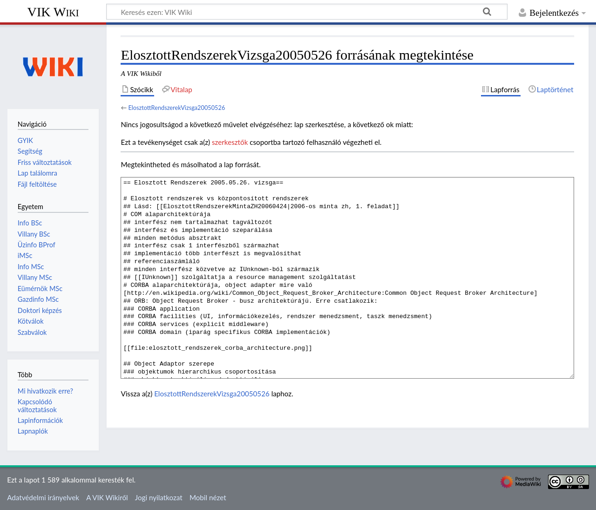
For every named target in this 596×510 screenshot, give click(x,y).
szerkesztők (230, 142)
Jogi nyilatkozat (159, 497)
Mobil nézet (208, 497)
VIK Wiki (53, 12)
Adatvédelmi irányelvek (43, 497)
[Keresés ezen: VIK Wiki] (307, 11)
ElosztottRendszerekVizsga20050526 (176, 107)
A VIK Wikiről (107, 497)
